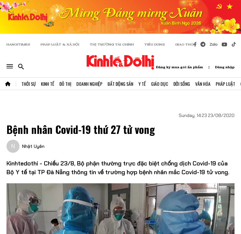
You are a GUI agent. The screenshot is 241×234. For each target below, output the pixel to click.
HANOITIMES (18, 44)
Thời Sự (28, 83)
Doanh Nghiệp (89, 83)
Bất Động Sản (120, 83)
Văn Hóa (202, 83)
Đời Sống (181, 83)
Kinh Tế (47, 83)
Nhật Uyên (33, 146)
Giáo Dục (159, 83)
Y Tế (142, 83)
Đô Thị (65, 83)
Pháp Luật (225, 83)
